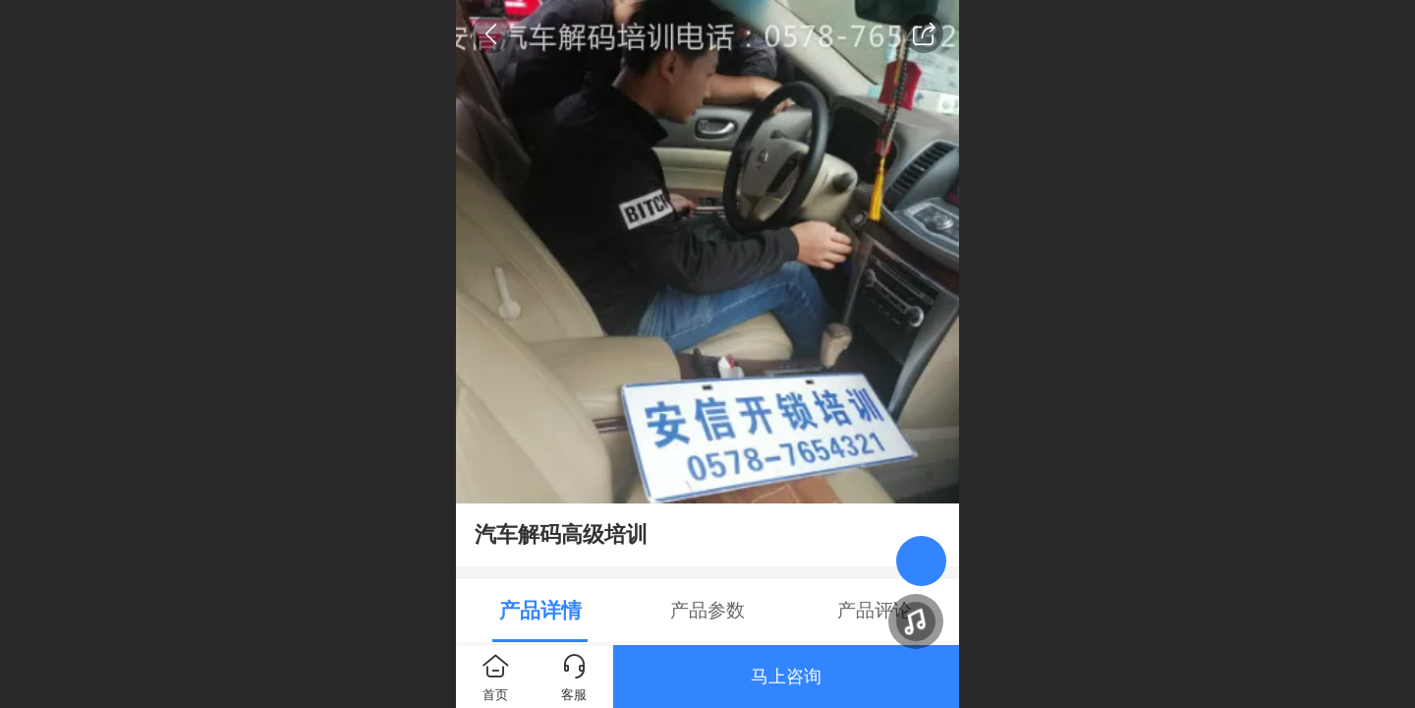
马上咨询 (786, 676)
